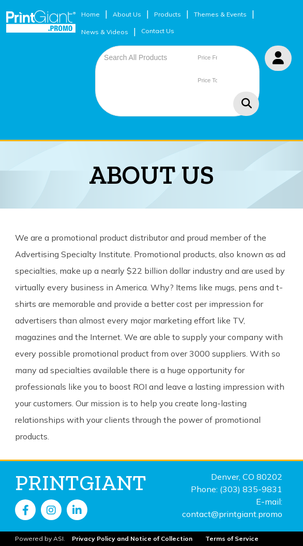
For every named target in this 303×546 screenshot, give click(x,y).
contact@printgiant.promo (232, 514)
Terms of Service (232, 538)
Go (246, 104)
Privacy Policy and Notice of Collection (132, 538)
